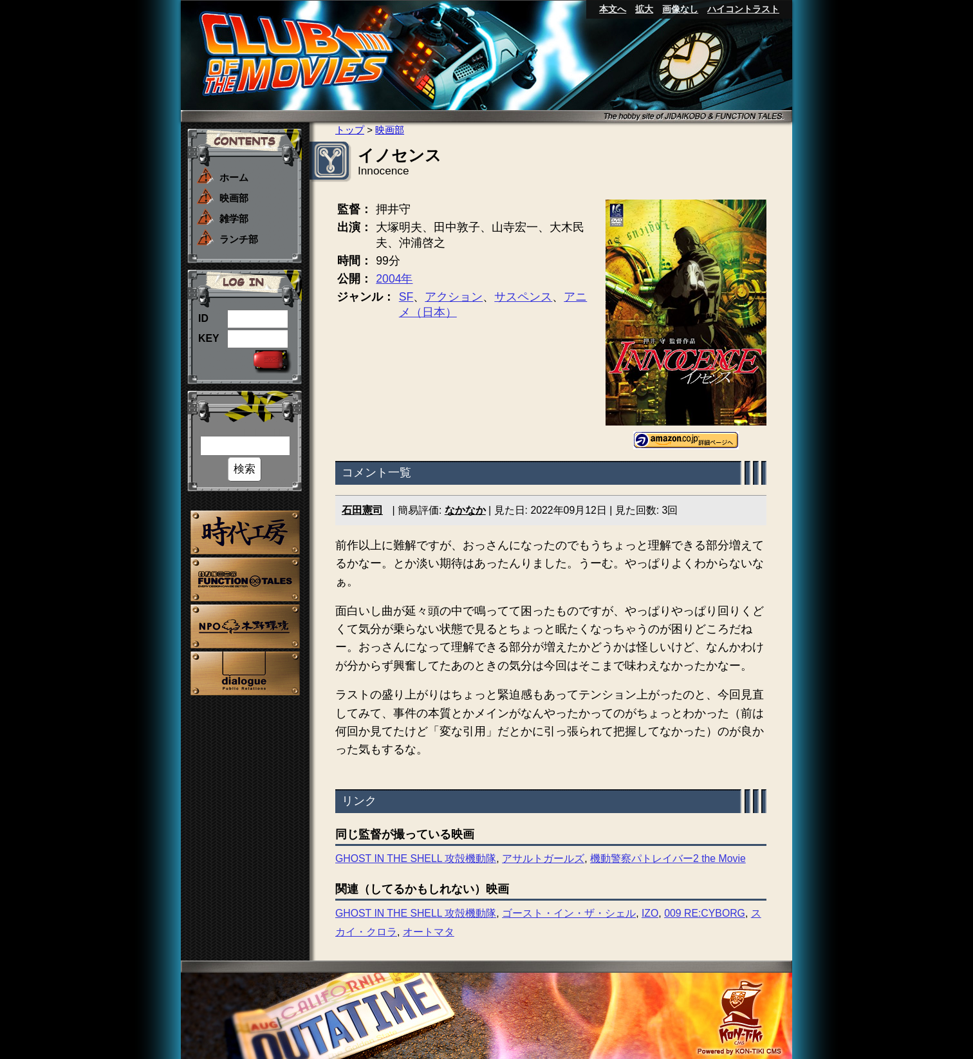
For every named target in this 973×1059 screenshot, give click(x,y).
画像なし (680, 9)
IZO (650, 913)
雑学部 (233, 218)
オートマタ (428, 931)
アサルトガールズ (543, 858)
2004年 (394, 278)
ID (203, 318)
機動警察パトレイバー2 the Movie (668, 858)
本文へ (612, 9)
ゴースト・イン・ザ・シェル (569, 913)
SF (406, 296)
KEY (208, 338)
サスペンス (523, 296)
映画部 (233, 197)
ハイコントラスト (743, 9)
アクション (454, 296)
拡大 (644, 9)
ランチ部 (238, 239)
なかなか (465, 510)
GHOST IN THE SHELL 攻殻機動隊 (415, 858)
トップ (349, 129)
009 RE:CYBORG (704, 913)
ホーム (233, 177)
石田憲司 (362, 510)
